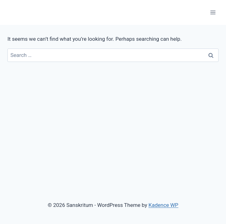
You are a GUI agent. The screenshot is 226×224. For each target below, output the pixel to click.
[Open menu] (213, 12)
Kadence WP (163, 205)
